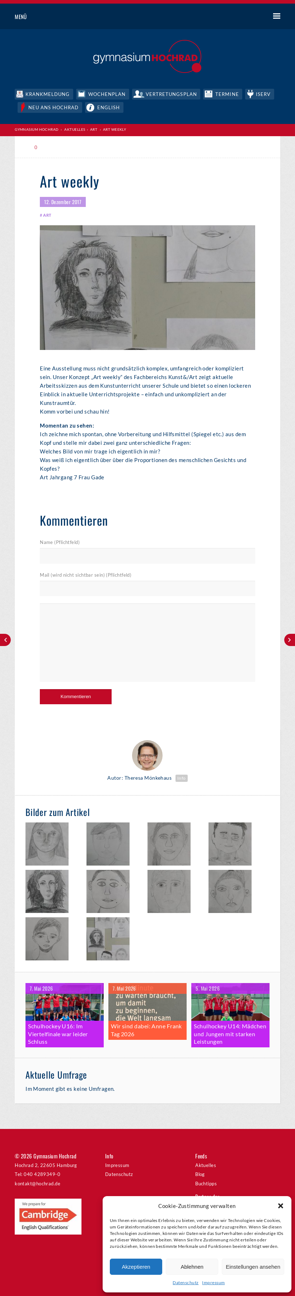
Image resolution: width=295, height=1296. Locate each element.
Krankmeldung (47, 93)
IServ (264, 93)
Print (55, 146)
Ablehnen (192, 1267)
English (109, 107)
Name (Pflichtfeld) (60, 542)
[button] (280, 1205)
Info (181, 777)
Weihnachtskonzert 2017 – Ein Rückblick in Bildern (5, 640)
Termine (227, 93)
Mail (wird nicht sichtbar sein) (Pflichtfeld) (85, 574)
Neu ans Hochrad (53, 107)
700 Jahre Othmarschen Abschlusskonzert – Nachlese (289, 640)
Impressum (213, 1282)
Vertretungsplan (171, 93)
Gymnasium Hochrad (37, 129)
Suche (250, 17)
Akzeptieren (136, 1267)
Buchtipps (206, 1181)
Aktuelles (74, 129)
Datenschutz (185, 1282)
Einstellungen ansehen (253, 1267)
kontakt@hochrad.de (37, 1181)
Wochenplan (107, 93)
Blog (200, 1172)
